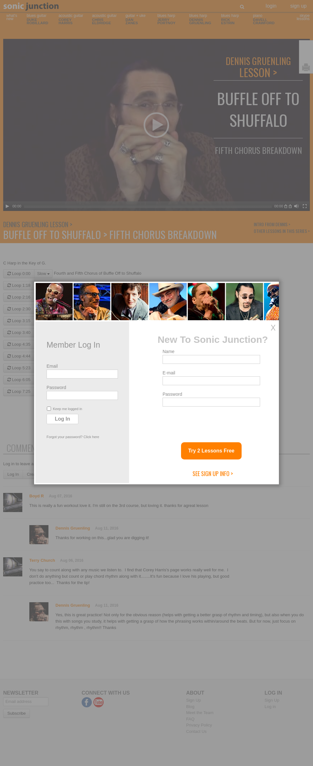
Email (52, 366)
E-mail (169, 372)
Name (168, 351)
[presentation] (211, 421)
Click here (91, 437)
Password (56, 387)
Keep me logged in (64, 409)
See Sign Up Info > (213, 473)
